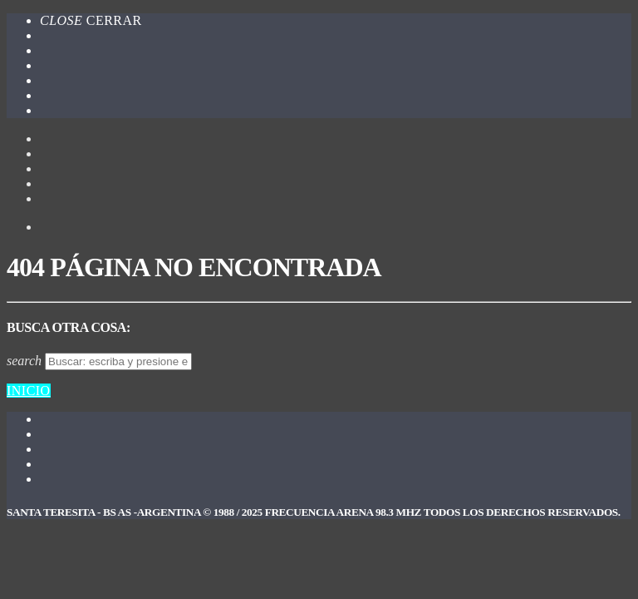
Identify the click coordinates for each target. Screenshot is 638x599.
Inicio (29, 391)
